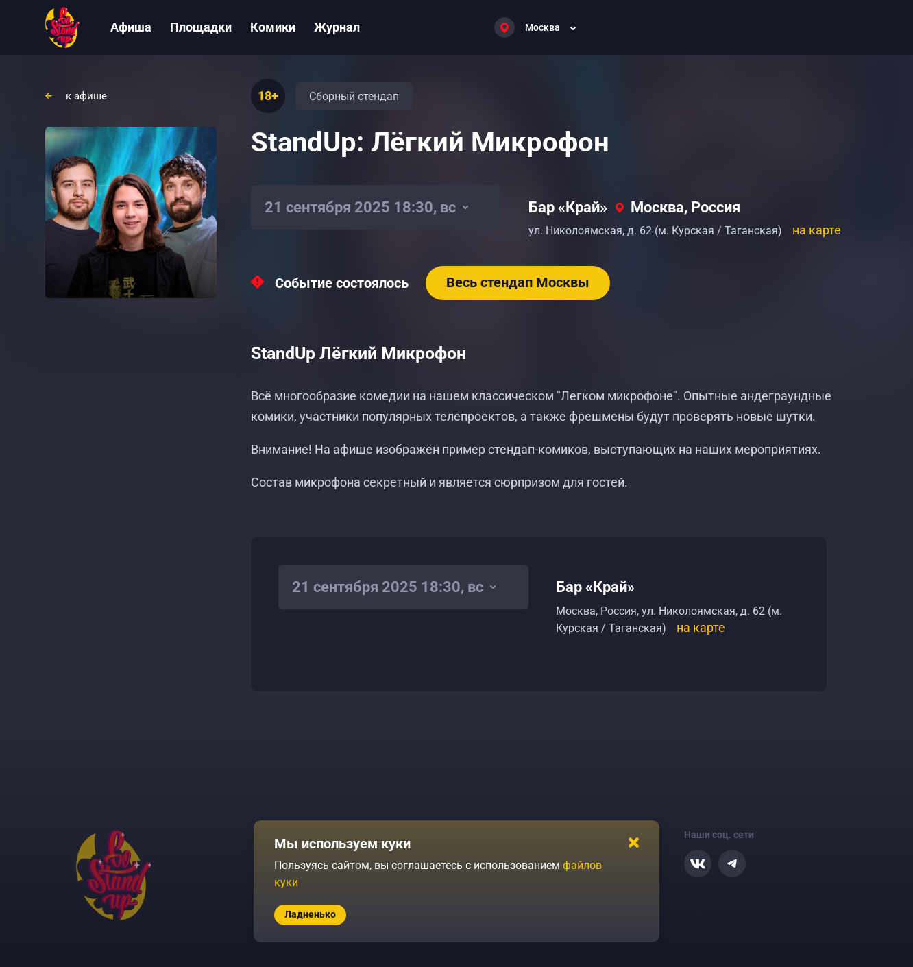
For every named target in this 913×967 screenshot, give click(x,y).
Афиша (130, 27)
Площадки (201, 27)
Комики (272, 27)
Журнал (337, 27)
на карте (816, 230)
